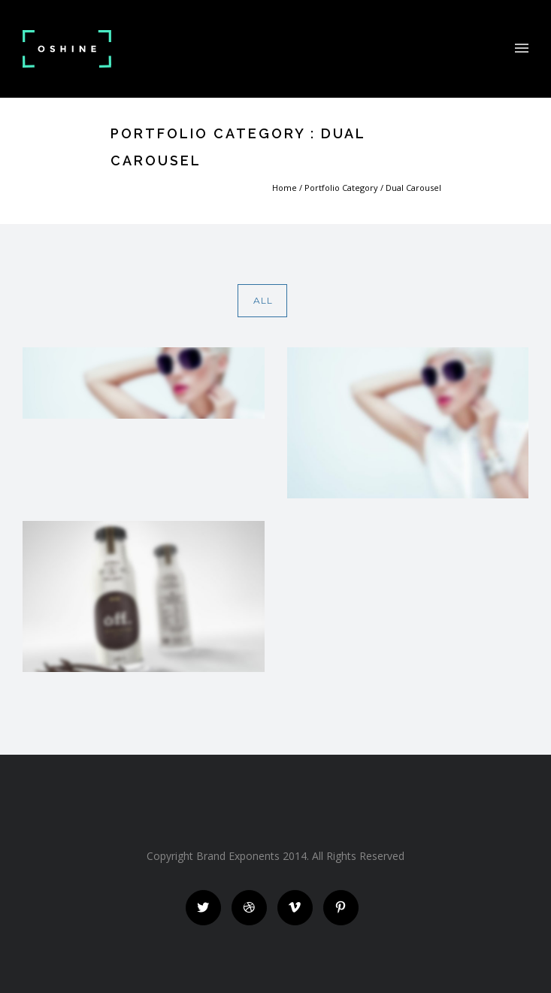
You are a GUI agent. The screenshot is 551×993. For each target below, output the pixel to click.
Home (284, 187)
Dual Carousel (413, 187)
